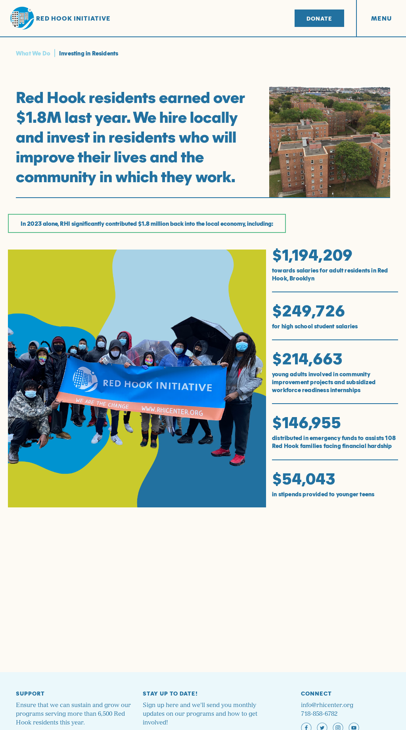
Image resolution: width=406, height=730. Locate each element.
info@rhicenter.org (327, 705)
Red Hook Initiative (60, 18)
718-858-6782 (319, 714)
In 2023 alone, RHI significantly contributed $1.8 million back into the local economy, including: (147, 223)
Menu (381, 18)
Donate (319, 18)
